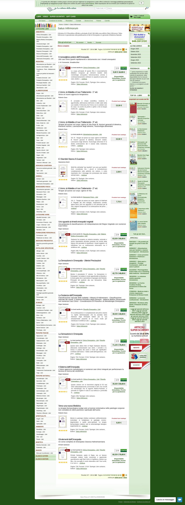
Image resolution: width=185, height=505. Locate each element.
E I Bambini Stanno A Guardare (71, 159)
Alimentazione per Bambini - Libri (45, 64)
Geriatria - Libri (40, 268)
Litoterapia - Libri (41, 393)
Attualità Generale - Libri (43, 217)
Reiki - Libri (39, 363)
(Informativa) (89, 3)
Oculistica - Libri (41, 285)
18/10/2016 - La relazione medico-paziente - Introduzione (137, 278)
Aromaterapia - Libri (42, 378)
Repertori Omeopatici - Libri (44, 51)
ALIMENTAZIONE (42, 90)
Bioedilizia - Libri (41, 429)
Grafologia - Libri (41, 345)
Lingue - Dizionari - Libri (43, 224)
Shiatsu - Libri (40, 368)
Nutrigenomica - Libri (42, 135)
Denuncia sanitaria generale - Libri (46, 168)
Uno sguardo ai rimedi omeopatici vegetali (75, 222)
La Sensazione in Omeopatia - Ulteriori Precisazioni (79, 260)
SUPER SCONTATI (57, 16)
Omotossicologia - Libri (42, 44)
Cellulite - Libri (40, 263)
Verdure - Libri (40, 160)
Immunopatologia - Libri (43, 270)
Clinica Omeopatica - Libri (91, 67)
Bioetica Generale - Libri (43, 445)
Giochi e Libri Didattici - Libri (44, 66)
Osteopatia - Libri (41, 360)
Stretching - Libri (41, 211)
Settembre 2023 (136, 57)
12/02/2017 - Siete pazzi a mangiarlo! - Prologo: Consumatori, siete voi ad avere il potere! (138, 264)
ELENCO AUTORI (42, 456)
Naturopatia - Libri (41, 403)
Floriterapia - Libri (41, 388)
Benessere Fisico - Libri (90, 197)
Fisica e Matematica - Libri (43, 320)
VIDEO (45, 16)
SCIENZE (39, 302)
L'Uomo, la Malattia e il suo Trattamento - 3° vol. (78, 122)
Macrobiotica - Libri (41, 130)
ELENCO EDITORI (42, 459)
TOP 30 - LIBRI (136, 95)
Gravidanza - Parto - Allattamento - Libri (45, 70)
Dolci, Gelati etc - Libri (42, 123)
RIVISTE (39, 450)
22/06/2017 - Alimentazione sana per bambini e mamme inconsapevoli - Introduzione (139, 250)
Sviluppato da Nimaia (130, 501)
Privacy (120, 501)
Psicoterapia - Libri (41, 297)
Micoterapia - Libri (41, 398)
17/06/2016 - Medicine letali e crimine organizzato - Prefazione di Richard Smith (139, 293)
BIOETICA (39, 442)
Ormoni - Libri (40, 358)
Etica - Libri (39, 315)
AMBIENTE (40, 426)
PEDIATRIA (40, 61)
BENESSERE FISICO (43, 187)
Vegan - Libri (40, 155)
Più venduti (79, 42)
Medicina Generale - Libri (43, 227)
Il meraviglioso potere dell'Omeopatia (73, 57)
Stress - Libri (40, 299)
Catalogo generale (139, 356)
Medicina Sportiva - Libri (43, 199)
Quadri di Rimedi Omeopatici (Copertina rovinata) (144, 183)
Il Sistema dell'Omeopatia (69, 367)
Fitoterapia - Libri (41, 386)
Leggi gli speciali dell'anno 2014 (140, 315)
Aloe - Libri (39, 100)
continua (84, 79)
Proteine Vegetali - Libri (43, 145)
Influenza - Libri (40, 273)
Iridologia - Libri (40, 348)
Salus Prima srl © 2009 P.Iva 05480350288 (92, 497)
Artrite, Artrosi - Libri (42, 253)
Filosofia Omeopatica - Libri (91, 234)
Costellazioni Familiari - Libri (44, 310)
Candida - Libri (40, 256)
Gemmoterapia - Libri (42, 391)
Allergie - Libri (40, 251)
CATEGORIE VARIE (42, 214)
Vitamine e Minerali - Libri (43, 162)
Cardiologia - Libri (41, 261)
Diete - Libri (39, 115)
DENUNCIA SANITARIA (44, 165)
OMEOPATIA (40, 32)
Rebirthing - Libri (41, 410)
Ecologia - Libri (40, 432)
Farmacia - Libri (40, 317)
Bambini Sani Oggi (143, 155)
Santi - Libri (39, 421)
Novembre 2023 (136, 54)
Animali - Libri (40, 179)
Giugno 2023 (135, 60)
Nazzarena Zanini (63, 162)
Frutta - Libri (39, 125)
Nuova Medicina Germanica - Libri (46, 325)
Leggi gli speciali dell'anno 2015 (139, 313)
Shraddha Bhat (74, 62)
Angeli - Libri (40, 418)
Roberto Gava (62, 97)
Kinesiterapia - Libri (41, 350)
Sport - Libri (39, 209)
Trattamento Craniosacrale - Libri (45, 370)
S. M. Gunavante (63, 62)
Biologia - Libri (40, 305)
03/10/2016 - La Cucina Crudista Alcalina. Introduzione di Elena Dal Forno (137, 285)
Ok (141, 3)
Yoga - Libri (39, 373)
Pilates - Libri (40, 201)
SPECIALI (134, 238)
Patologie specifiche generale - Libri (45, 293)
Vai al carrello (131, 17)
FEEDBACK (135, 68)
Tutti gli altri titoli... (139, 234)
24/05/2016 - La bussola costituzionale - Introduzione (139, 299)
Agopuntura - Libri (41, 335)
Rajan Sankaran (63, 229)
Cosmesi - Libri (40, 308)
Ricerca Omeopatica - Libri (44, 53)
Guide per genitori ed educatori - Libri (45, 74)
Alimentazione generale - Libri (92, 134)
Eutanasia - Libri (41, 447)
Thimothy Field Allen (143, 107)
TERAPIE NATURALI (43, 376)
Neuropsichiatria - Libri (42, 283)
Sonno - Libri (40, 206)
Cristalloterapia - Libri (42, 383)
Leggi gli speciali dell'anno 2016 (139, 311)
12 (118, 49)
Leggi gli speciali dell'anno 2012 (141, 320)
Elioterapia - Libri (41, 343)
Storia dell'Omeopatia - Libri (44, 56)
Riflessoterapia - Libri (42, 365)
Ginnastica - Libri (41, 194)
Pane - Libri (39, 140)
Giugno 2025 (135, 49)
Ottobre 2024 (135, 51)
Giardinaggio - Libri (41, 434)
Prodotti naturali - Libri (42, 142)
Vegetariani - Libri (41, 157)
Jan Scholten (141, 122)
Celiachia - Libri (40, 103)
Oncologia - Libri (41, 290)
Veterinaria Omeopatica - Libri (44, 58)
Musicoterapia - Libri (42, 400)
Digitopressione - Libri (42, 340)
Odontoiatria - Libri (41, 288)
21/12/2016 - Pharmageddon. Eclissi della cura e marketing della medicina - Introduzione (139, 271)
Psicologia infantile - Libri (43, 82)
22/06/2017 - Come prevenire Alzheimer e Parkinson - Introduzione (138, 256)
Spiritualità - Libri (41, 423)
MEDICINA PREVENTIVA (44, 241)
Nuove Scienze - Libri (42, 327)
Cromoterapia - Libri (42, 338)
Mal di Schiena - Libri (42, 275)
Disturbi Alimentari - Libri (43, 120)
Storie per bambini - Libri (43, 85)
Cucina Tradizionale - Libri (43, 105)
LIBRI (39, 16)
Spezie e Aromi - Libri (42, 150)
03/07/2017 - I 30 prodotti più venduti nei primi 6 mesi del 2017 (138, 243)
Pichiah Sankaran (63, 445)
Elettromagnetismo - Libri (43, 312)
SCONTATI (136, 365)
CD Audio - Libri (40, 220)
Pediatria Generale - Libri (43, 77)
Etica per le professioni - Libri (44, 453)
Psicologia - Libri (41, 330)
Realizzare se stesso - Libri (44, 238)
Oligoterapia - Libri (41, 405)
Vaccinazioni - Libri (41, 87)
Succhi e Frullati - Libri (42, 152)
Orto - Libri (39, 437)
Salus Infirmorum (82, 84)
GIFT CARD (71, 16)
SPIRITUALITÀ (41, 416)
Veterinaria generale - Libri (43, 181)
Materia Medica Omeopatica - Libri (44, 40)
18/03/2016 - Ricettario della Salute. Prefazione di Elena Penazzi (138, 304)
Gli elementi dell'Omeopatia (69, 439)
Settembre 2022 (136, 63)
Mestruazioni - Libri (41, 280)
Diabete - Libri (40, 108)
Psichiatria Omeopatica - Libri (44, 48)
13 (120, 49)
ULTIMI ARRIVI (136, 46)
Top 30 (149, 95)
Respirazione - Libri (41, 204)
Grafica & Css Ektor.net (143, 501)
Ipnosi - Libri (39, 322)
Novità (90, 42)
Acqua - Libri (40, 93)
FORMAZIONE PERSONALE (45, 232)
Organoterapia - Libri (42, 408)
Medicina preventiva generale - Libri (45, 244)
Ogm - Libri (39, 138)
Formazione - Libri (41, 235)
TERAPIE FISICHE (42, 333)
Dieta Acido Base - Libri (43, 110)
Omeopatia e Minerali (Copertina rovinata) (143, 118)
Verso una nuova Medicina (69, 406)
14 (123, 49)
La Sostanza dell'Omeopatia (70, 295)
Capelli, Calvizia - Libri (42, 258)
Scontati (98, 42)
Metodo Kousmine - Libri (43, 133)
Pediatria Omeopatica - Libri (44, 46)
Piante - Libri (40, 439)
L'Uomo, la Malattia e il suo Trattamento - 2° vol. (78, 188)
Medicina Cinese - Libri (42, 396)
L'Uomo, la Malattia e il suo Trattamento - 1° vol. (78, 92)
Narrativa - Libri (40, 229)
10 (114, 49)
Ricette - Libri (40, 147)
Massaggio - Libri (41, 197)
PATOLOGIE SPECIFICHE (45, 248)
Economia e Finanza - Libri (44, 222)
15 (126, 49)
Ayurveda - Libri (40, 381)
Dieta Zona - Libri (41, 113)
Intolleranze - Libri (41, 128)
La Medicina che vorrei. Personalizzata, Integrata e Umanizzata (142, 197)
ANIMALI (39, 176)
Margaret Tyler (142, 175)
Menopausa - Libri (41, 278)
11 (116, 49)
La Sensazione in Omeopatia (70, 334)
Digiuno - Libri (40, 118)
